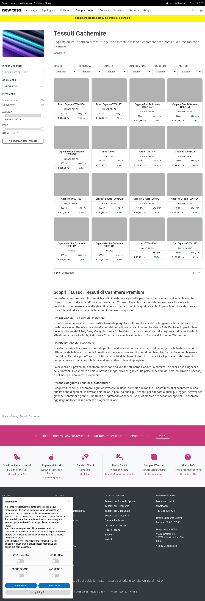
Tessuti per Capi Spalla (117, 510)
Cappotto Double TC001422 (109, 199)
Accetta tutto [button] (54, 585)
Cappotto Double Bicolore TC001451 (185, 105)
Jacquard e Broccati (116, 525)
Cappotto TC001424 (185, 151)
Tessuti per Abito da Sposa (120, 501)
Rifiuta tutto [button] (21, 585)
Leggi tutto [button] (60, 52)
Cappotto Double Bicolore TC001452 (147, 105)
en (191, 2)
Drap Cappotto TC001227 (184, 243)
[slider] (3, 115)
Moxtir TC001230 (147, 243)
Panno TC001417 (109, 151)
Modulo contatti (165, 501)
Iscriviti (162, 436)
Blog (147, 9)
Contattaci (85, 474)
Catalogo (31, 9)
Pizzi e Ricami (112, 529)
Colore (103, 9)
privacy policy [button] (11, 513)
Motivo (118, 9)
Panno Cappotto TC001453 (109, 104)
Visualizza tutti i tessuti (23, 141)
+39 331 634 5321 (166, 510)
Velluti (108, 539)
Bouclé (109, 534)
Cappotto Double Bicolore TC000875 (71, 153)
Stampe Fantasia (114, 520)
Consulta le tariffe (17, 474)
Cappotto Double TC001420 (185, 199)
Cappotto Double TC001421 (147, 199)
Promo (133, 9)
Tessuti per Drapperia (117, 515)
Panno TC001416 (147, 151)
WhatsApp (162, 506)
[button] (68, 501)
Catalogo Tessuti (18, 416)
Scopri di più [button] (37, 592)
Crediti (133, 591)
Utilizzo (64, 9)
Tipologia (47, 9)
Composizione (84, 9)
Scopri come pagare (51, 477)
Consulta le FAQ (188, 474)
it (202, 2)
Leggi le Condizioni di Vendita (119, 474)
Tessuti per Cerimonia (117, 506)
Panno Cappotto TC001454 (71, 104)
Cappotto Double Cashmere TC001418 (109, 244)
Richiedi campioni (153, 474)
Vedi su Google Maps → (168, 546)
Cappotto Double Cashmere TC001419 (71, 244)
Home (5, 416)
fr (196, 2)
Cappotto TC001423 (71, 199)
